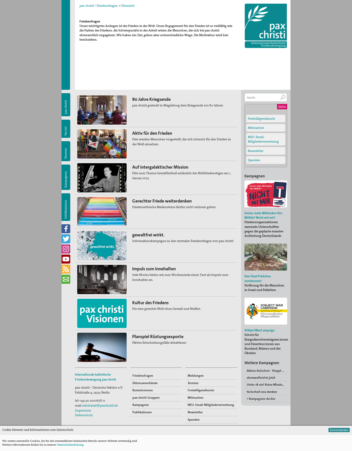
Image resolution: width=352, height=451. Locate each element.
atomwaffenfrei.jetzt (261, 378)
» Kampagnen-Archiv (261, 399)
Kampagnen (66, 179)
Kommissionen (142, 390)
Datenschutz (84, 415)
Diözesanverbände (145, 383)
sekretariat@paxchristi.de (100, 405)
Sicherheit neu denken (262, 392)
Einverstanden (339, 430)
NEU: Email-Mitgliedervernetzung (211, 405)
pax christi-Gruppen (146, 398)
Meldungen (196, 376)
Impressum (83, 410)
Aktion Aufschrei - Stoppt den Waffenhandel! (267, 371)
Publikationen (66, 209)
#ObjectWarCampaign (259, 330)
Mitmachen (195, 398)
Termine (193, 383)
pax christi (86, 6)
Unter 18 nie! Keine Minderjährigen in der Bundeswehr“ (267, 385)
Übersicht (128, 6)
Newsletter (195, 412)
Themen (66, 153)
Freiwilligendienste (201, 390)
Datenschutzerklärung (70, 445)
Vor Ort (66, 131)
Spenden (194, 420)
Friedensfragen (107, 6)
